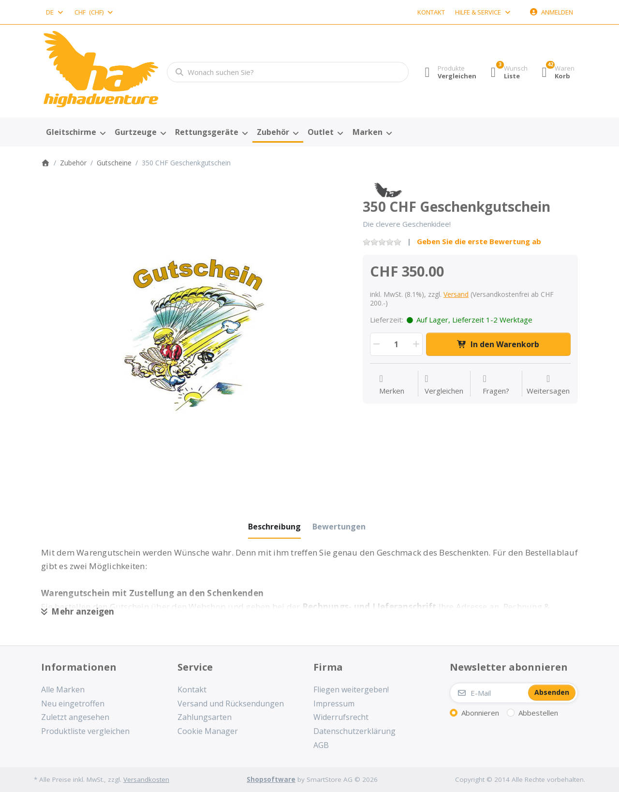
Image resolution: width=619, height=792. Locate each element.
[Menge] (396, 344)
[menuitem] (75, 132)
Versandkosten (146, 779)
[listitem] (194, 335)
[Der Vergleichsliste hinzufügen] (444, 385)
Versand (456, 294)
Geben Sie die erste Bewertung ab (479, 241)
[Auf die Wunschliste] (391, 385)
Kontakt (431, 12)
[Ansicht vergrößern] (194, 335)
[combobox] (55, 12)
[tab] (274, 526)
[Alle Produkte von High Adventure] (388, 189)
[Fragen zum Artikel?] (496, 385)
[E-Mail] (488, 693)
